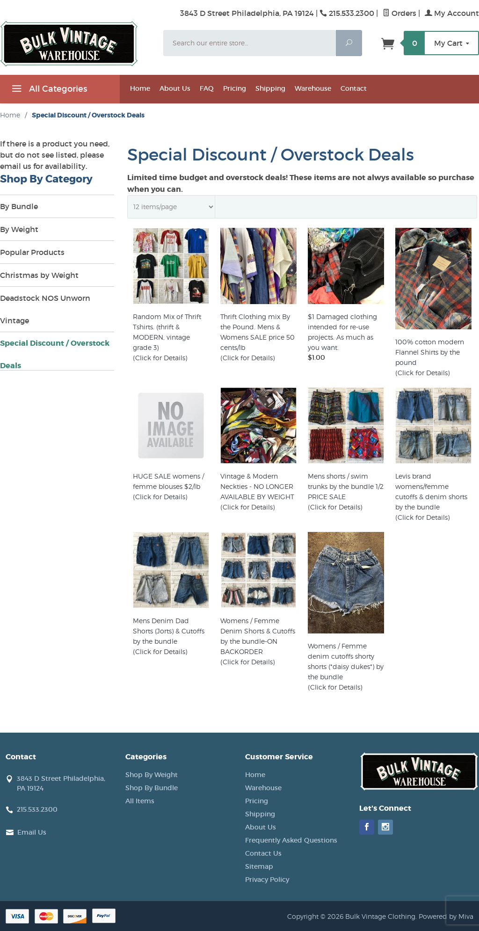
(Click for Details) (160, 358)
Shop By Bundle (151, 788)
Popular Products (32, 252)
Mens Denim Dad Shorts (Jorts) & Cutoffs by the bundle (168, 631)
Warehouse (313, 88)
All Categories (48, 90)
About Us (175, 88)
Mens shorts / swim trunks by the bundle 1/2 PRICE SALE (346, 486)
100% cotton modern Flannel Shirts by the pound (429, 352)
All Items (139, 801)
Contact (354, 88)
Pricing (234, 88)
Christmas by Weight (39, 275)
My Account (452, 13)
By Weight (19, 229)
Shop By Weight (151, 775)
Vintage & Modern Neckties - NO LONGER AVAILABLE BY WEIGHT (257, 486)
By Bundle (19, 206)
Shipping (270, 88)
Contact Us (263, 853)
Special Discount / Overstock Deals (54, 354)
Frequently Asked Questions (291, 840)
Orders (399, 13)
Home (140, 88)
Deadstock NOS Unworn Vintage (45, 309)
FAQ (207, 88)
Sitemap (259, 866)
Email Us (31, 832)
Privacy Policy (267, 879)
